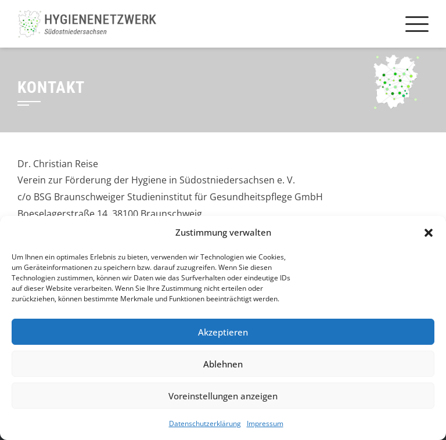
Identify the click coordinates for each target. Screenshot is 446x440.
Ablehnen (223, 364)
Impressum (265, 423)
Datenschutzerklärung (205, 423)
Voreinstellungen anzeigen (223, 396)
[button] (428, 233)
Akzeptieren (223, 332)
